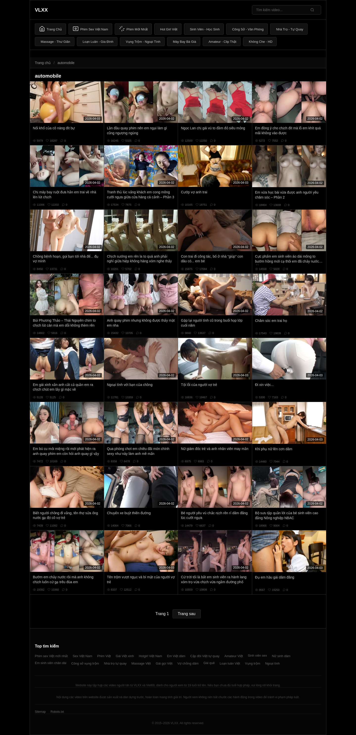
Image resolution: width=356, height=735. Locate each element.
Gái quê (209, 663)
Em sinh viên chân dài (50, 663)
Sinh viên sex (257, 655)
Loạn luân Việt (230, 663)
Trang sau (186, 614)
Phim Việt (104, 656)
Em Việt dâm (176, 656)
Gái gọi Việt (164, 663)
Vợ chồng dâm (188, 663)
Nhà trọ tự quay (115, 663)
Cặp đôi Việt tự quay (205, 656)
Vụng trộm (252, 663)
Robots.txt (57, 711)
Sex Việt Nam (82, 656)
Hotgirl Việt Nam (150, 656)
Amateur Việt (233, 656)
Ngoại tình (272, 663)
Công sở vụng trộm (85, 663)
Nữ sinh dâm (281, 656)
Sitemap (40, 711)
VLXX (41, 10)
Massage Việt (141, 663)
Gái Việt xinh (125, 656)
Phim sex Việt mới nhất (51, 656)
